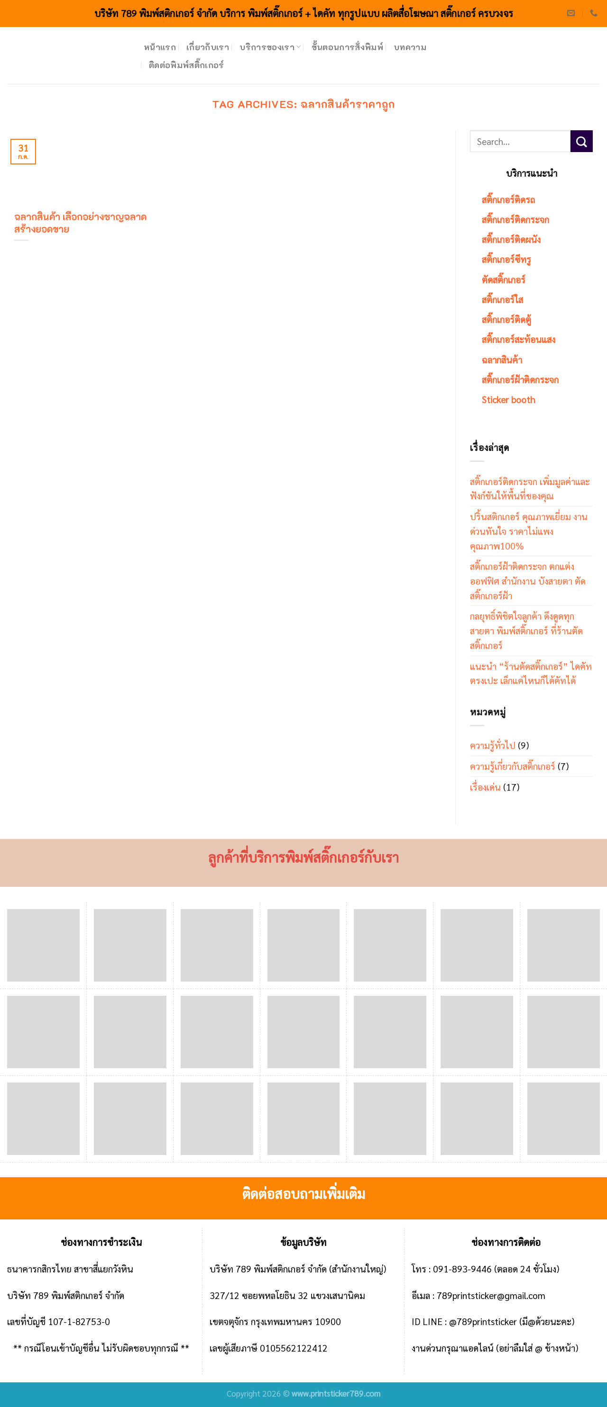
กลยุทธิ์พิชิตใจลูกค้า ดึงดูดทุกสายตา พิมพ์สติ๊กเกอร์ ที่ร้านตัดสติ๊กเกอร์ (526, 630)
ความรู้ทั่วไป (492, 745)
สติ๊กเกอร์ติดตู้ (506, 319)
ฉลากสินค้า (502, 359)
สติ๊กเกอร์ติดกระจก (515, 219)
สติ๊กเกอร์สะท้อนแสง (518, 339)
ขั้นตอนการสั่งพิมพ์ (348, 47)
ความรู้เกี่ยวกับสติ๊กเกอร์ (512, 766)
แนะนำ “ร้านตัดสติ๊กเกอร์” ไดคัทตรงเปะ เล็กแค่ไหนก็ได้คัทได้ (531, 673)
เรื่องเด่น (485, 787)
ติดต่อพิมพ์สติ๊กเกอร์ (186, 65)
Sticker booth (508, 399)
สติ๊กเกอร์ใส (502, 299)
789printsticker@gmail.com (491, 1295)
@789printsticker (483, 1321)
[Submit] (581, 141)
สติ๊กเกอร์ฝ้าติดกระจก (520, 379)
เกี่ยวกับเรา (207, 47)
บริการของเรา (270, 47)
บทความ (410, 47)
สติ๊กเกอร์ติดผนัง (511, 239)
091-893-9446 (462, 1268)
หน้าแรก (160, 47)
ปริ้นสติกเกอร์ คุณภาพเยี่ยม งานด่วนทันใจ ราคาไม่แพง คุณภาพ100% (529, 530)
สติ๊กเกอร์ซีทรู (506, 259)
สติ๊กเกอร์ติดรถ (508, 199)
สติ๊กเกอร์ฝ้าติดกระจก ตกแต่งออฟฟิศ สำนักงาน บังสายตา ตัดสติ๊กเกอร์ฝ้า (528, 580)
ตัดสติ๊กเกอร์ (503, 279)
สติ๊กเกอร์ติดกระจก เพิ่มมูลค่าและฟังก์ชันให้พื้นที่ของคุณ (530, 488)
